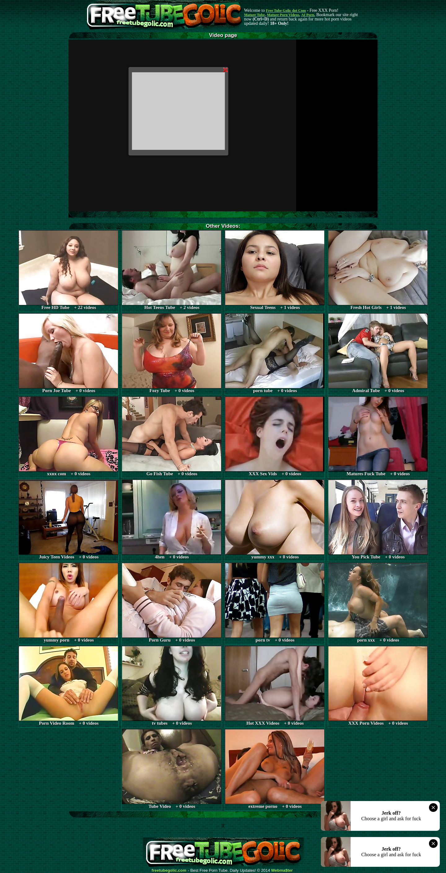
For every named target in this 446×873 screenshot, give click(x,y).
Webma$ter (282, 870)
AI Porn (307, 15)
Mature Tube (254, 15)
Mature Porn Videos (283, 15)
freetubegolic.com (169, 870)
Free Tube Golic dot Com (286, 10)
